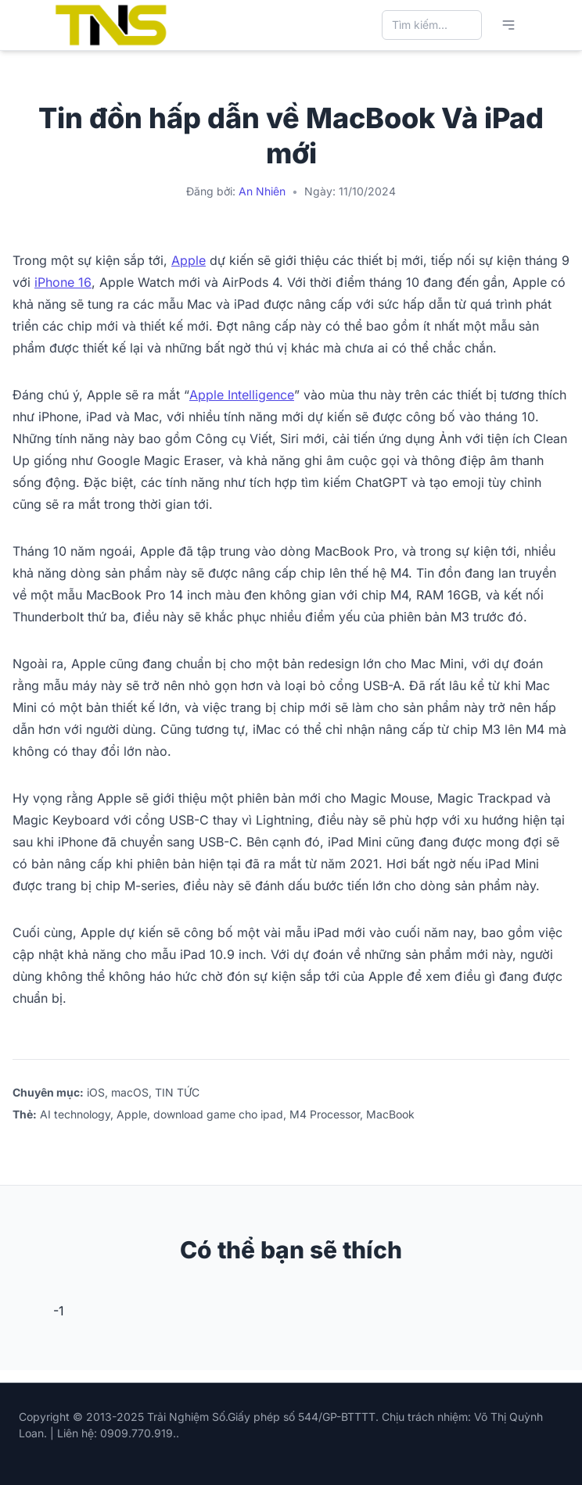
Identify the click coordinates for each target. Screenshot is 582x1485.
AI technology (75, 1114)
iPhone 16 (63, 282)
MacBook (390, 1114)
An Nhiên (262, 191)
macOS (130, 1092)
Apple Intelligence (241, 395)
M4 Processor (324, 1114)
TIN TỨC (177, 1092)
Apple (188, 260)
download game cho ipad (218, 1114)
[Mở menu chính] (508, 25)
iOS (96, 1092)
